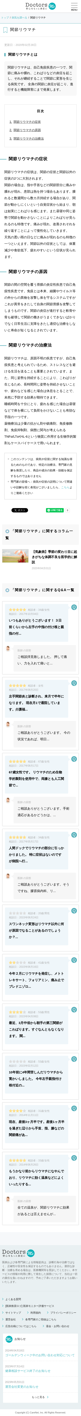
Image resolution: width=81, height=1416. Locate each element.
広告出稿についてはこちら (21, 1326)
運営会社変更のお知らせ (21, 1386)
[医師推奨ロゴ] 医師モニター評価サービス (29, 1306)
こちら (65, 487)
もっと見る (38, 1397)
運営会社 (10, 1319)
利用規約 (35, 1312)
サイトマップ (13, 1312)
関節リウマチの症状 (27, 121)
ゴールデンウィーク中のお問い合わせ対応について (40, 1355)
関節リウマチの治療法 (29, 138)
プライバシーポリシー (63, 1312)
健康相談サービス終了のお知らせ (28, 1371)
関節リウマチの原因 (27, 130)
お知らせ (16, 1339)
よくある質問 (13, 1299)
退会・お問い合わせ (57, 1326)
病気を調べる (19, 17)
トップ (5, 17)
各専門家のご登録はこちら (40, 1319)
